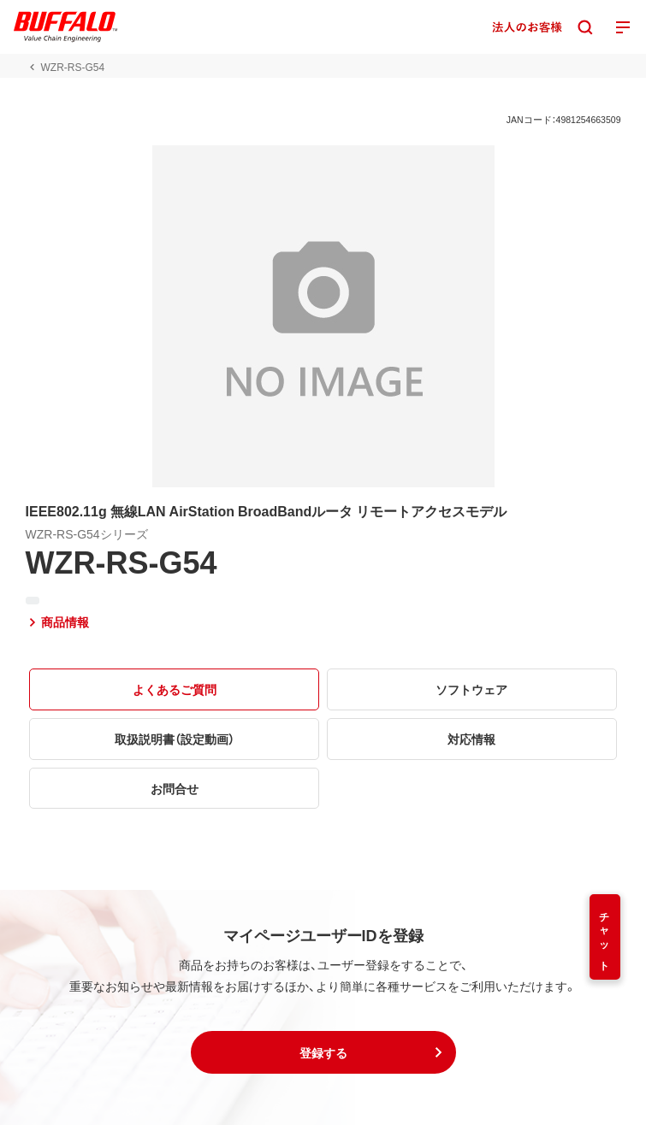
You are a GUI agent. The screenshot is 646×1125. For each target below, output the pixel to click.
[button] (323, 1052)
